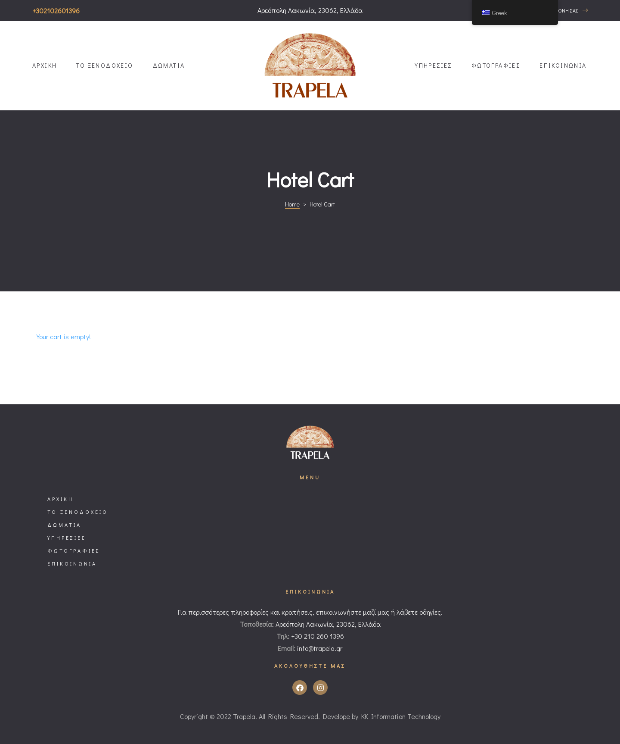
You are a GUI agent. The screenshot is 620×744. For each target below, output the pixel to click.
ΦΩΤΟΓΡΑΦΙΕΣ (495, 65)
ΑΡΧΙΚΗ (44, 65)
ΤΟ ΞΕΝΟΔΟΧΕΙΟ (104, 65)
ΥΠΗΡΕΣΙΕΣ (433, 65)
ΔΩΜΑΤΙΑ (169, 65)
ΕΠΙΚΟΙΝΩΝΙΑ (562, 65)
